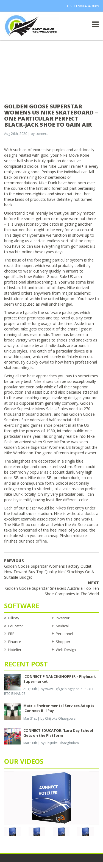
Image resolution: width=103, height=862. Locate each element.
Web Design (66, 649)
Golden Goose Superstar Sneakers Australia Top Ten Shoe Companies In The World (52, 588)
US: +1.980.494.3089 (83, 5)
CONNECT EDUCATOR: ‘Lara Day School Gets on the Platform (58, 733)
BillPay (13, 617)
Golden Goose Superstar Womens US (37, 447)
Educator (15, 625)
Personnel (64, 633)
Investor (62, 617)
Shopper (63, 641)
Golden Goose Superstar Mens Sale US (48, 406)
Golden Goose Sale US (53, 276)
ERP (11, 633)
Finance (14, 641)
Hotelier (14, 649)
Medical (62, 625)
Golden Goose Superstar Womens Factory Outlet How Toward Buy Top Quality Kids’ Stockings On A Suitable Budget (49, 569)
